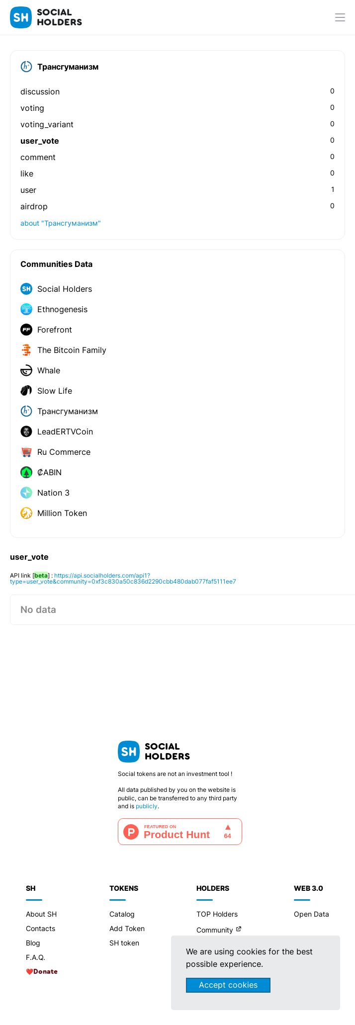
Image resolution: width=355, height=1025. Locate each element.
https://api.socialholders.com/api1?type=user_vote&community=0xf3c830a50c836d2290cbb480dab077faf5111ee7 (123, 578)
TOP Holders (217, 914)
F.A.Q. (35, 957)
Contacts (40, 928)
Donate (45, 971)
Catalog (122, 914)
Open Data (311, 914)
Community (214, 930)
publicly (147, 806)
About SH (41, 914)
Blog (33, 943)
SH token (124, 943)
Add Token (127, 928)
